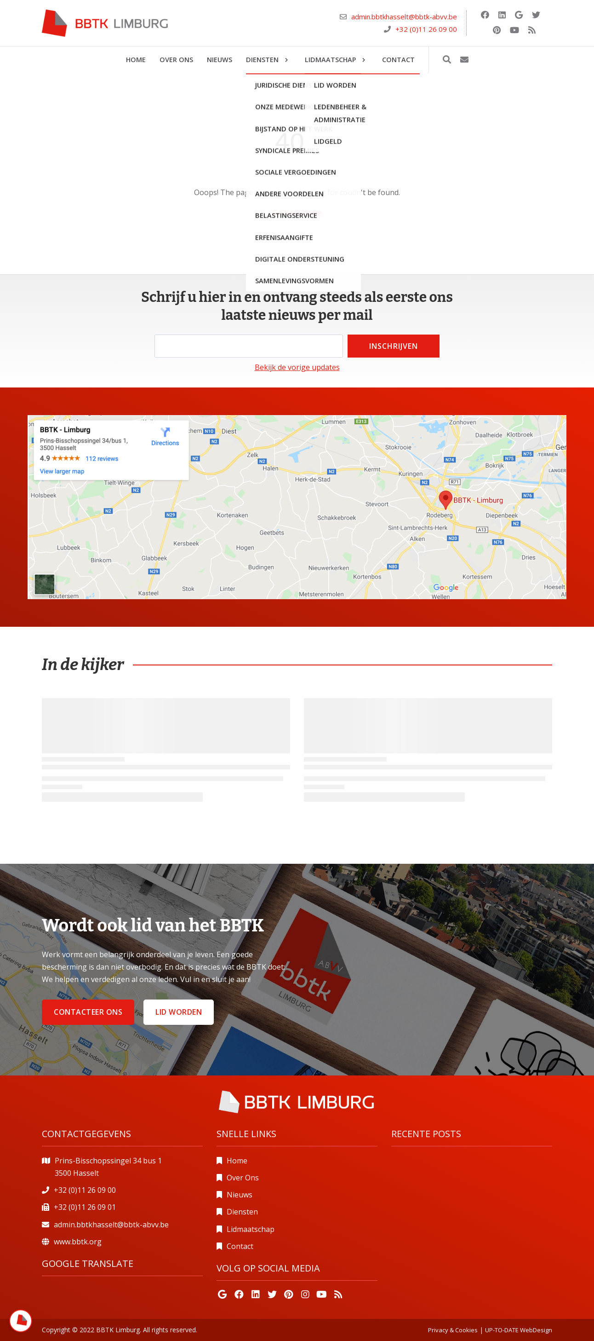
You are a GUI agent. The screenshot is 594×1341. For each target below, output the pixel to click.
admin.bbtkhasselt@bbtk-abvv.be (404, 16)
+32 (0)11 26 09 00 (426, 29)
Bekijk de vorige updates (297, 367)
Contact (240, 1246)
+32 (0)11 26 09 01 (85, 1207)
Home (237, 1161)
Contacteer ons (88, 1012)
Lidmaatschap (250, 1229)
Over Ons (243, 1178)
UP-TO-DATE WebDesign (518, 1330)
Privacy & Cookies (453, 1330)
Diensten (242, 1212)
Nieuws (239, 1195)
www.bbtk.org (78, 1242)
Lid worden (178, 1012)
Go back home (297, 213)
